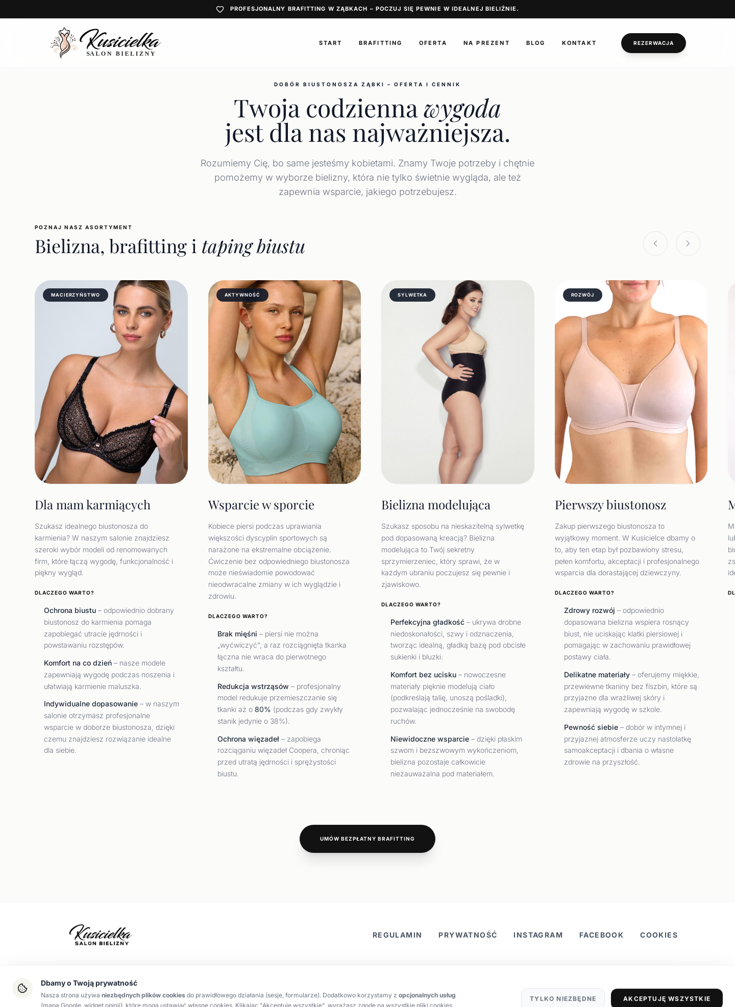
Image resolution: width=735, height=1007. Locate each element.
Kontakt (579, 42)
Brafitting (381, 42)
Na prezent (486, 42)
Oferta (433, 42)
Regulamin (398, 934)
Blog (536, 42)
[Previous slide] (655, 243)
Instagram (538, 934)
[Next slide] (688, 243)
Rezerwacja (653, 43)
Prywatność (467, 934)
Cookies (659, 934)
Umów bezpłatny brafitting (367, 839)
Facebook (601, 934)
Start (330, 42)
